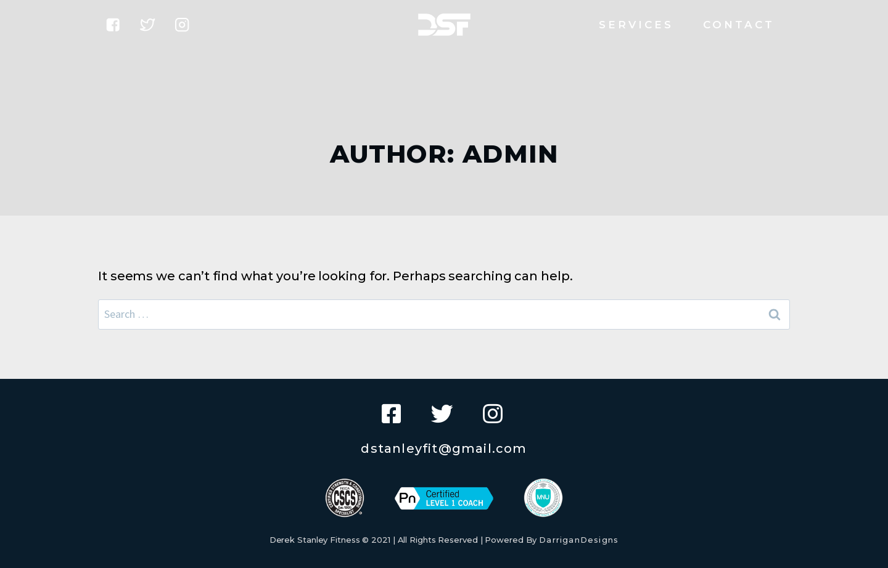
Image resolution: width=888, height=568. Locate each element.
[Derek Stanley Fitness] (444, 24)
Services (636, 24)
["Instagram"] (182, 25)
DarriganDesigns (579, 540)
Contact (739, 24)
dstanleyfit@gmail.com (444, 448)
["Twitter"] (148, 25)
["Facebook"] (113, 25)
